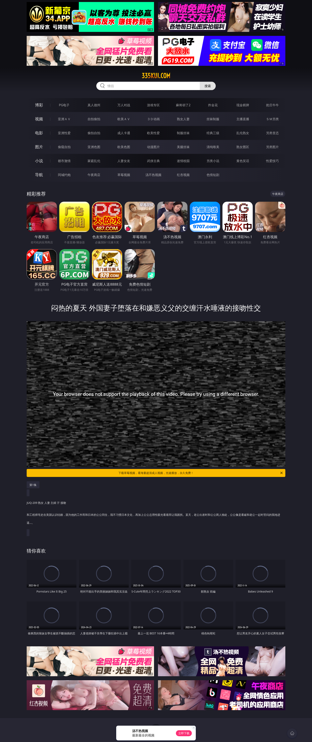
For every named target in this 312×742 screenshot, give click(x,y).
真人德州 (94, 105)
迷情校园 (183, 161)
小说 (39, 160)
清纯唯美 (213, 147)
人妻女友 (123, 161)
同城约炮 (64, 175)
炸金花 (213, 105)
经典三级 (213, 133)
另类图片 (272, 147)
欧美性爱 (153, 133)
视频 (39, 119)
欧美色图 (123, 147)
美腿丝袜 (183, 147)
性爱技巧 (272, 161)
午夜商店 (94, 175)
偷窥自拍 (64, 147)
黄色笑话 (242, 161)
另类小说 (213, 161)
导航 (39, 174)
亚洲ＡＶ (64, 119)
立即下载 (183, 733)
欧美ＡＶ (123, 119)
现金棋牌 (242, 105)
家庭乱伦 (94, 161)
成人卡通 (123, 133)
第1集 (33, 485)
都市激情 (64, 161)
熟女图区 (242, 147)
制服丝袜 (183, 133)
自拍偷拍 (94, 119)
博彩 (39, 105)
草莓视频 (123, 175)
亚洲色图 (94, 147)
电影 (39, 133)
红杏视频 (183, 175)
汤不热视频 (153, 175)
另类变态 (272, 133)
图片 (39, 146)
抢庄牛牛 (272, 105)
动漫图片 (153, 147)
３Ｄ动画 (153, 119)
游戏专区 (153, 105)
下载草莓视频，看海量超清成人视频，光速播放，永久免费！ (200, 473)
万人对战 (123, 105)
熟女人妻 (183, 119)
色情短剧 (213, 175)
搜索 (208, 86)
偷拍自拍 (94, 133)
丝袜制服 (213, 119)
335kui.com (156, 76)
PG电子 (64, 105)
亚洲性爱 (64, 133)
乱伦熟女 (242, 133)
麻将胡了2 (183, 105)
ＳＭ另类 (272, 119)
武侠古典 (153, 161)
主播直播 (242, 119)
